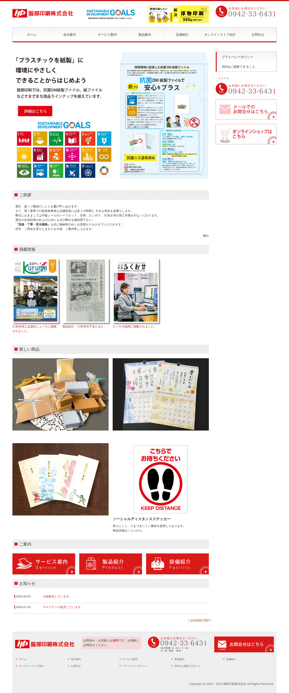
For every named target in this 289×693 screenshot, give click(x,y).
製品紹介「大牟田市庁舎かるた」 (85, 326)
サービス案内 (107, 34)
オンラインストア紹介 (220, 34)
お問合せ (258, 34)
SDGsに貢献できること (238, 66)
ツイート (224, 78)
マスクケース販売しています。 (63, 607)
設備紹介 (182, 34)
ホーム (32, 34)
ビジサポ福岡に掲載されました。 (135, 326)
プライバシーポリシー (237, 57)
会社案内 (69, 34)
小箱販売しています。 (57, 596)
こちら (131, 530)
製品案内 (144, 34)
